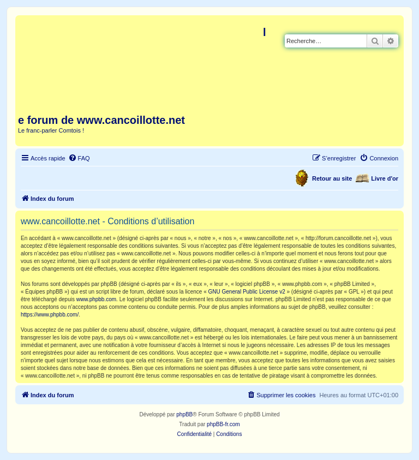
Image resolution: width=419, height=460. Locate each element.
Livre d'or (384, 178)
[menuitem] (79, 158)
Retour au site (332, 178)
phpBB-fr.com (223, 424)
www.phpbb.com (96, 299)
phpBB (184, 414)
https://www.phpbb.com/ (50, 315)
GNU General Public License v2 (246, 292)
